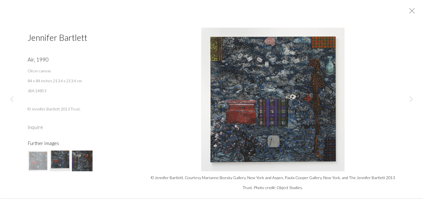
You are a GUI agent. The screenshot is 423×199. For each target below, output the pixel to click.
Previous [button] (12, 99)
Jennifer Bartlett (57, 39)
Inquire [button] (35, 129)
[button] (38, 162)
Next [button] (411, 99)
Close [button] (410, 12)
